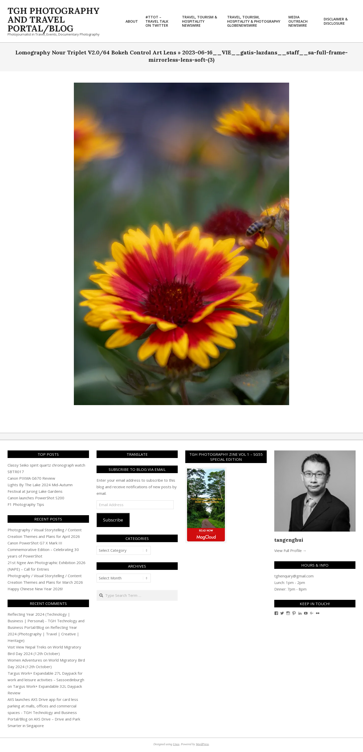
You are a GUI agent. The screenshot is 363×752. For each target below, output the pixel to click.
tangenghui (288, 540)
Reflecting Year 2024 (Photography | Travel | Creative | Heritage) (43, 634)
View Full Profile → (290, 550)
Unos (176, 744)
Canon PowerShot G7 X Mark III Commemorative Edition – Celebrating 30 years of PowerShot (43, 549)
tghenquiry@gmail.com (294, 575)
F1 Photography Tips (26, 504)
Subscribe (113, 520)
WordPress (202, 744)
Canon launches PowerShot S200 (36, 497)
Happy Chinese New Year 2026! (35, 588)
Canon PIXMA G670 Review (31, 478)
